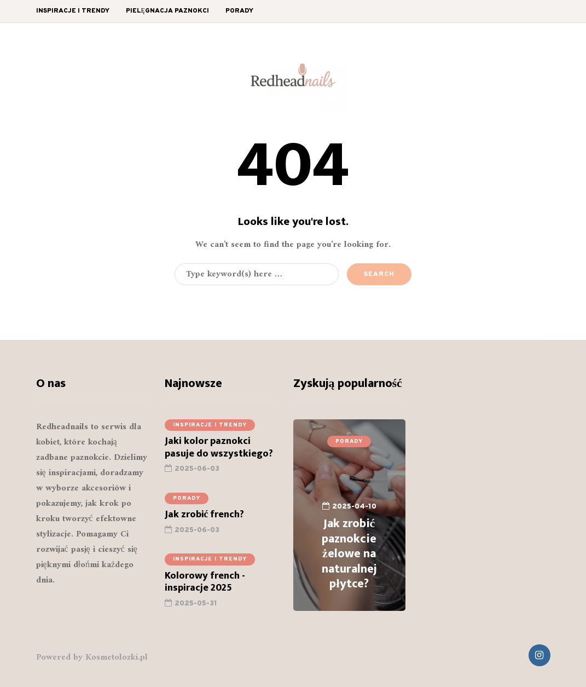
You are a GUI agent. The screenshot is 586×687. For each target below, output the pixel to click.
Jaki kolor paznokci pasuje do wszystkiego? (220, 454)
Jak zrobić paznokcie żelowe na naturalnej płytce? (349, 553)
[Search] (257, 274)
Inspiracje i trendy (72, 11)
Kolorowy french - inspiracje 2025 (205, 588)
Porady (239, 11)
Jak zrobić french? (205, 521)
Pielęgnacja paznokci (167, 11)
